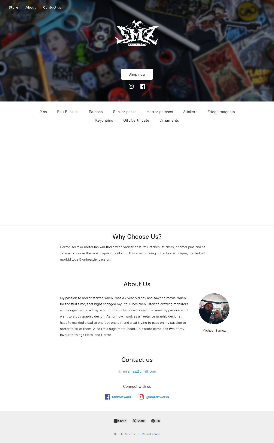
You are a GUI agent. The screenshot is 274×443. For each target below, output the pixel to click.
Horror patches (160, 111)
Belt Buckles (68, 111)
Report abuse (151, 434)
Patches (96, 111)
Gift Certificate (136, 120)
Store (13, 7)
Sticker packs (124, 111)
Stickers (190, 111)
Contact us (52, 7)
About (30, 7)
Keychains (104, 120)
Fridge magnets (221, 111)
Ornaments (169, 120)
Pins (43, 111)
